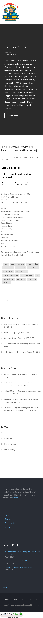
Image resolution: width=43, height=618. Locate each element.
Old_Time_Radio (27, 275)
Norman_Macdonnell (10, 275)
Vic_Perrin (32, 279)
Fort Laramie (15, 46)
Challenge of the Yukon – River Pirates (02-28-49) (22, 392)
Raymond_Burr (8, 279)
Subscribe (13, 115)
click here (15, 497)
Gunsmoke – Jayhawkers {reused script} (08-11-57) (21, 401)
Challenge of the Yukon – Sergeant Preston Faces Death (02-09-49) (22, 409)
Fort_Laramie (7, 268)
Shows (7, 519)
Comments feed (10, 444)
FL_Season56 (12, 157)
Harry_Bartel (20, 268)
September (21, 279)
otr (38, 275)
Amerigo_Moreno (17, 264)
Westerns (6, 283)
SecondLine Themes (32, 605)
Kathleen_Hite (21, 271)
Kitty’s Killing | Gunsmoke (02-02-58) (22, 376)
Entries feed (8, 438)
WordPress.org (9, 449)
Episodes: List (10, 523)
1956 (6, 264)
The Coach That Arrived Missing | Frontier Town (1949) (22, 345)
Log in (6, 432)
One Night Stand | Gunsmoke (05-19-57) (19, 338)
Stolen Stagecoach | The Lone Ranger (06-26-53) (22, 352)
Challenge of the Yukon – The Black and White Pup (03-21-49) (22, 384)
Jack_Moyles (33, 268)
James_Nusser (8, 271)
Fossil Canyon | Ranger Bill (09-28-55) (18, 332)
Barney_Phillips (33, 264)
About (7, 527)
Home (7, 515)
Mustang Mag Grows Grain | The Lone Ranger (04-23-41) (21, 326)
